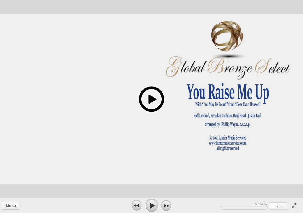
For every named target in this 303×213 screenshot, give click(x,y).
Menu (11, 206)
